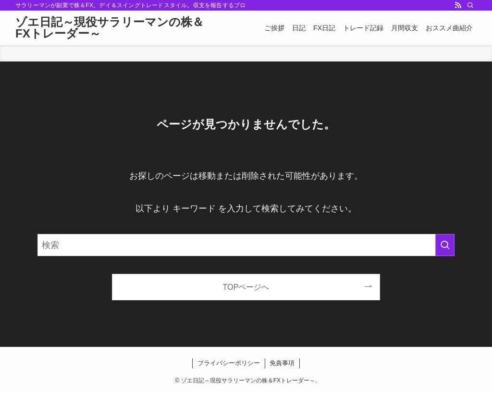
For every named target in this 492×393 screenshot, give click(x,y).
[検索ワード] (246, 245)
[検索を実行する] (445, 245)
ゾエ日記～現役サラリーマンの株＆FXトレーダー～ (109, 27)
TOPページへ (246, 286)
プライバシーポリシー (228, 363)
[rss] (458, 5)
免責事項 (282, 363)
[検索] (470, 5)
